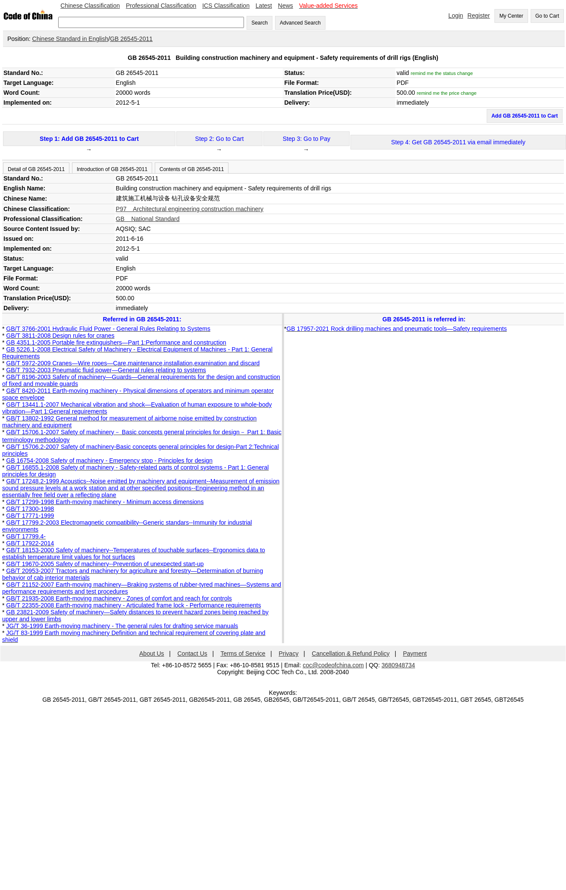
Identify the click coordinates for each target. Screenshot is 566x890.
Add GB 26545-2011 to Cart (524, 116)
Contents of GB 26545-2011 (191, 169)
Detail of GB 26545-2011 (36, 169)
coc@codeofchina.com (333, 665)
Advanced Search (300, 23)
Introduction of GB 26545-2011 (112, 169)
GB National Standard (148, 218)
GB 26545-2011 (131, 38)
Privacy (289, 653)
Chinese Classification (90, 5)
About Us (151, 653)
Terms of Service (242, 653)
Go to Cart (547, 16)
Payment (415, 653)
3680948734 (398, 665)
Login (455, 15)
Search (259, 23)
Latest (264, 5)
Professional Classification (161, 5)
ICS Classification (226, 5)
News (285, 5)
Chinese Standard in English (70, 38)
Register (478, 15)
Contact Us (192, 653)
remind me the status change (442, 73)
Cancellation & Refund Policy (351, 653)
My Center (511, 16)
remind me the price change (447, 93)
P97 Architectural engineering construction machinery (189, 208)
